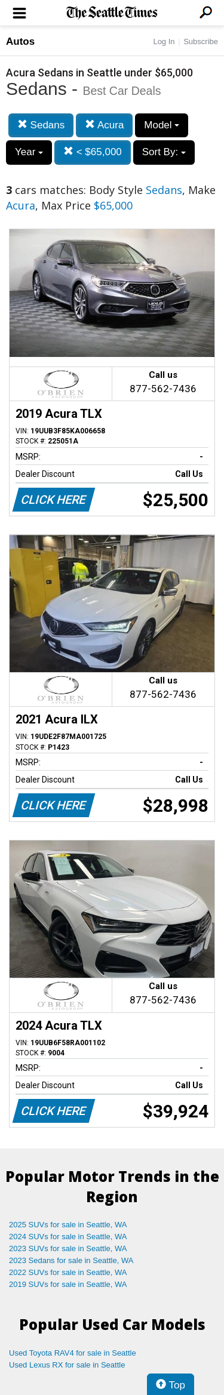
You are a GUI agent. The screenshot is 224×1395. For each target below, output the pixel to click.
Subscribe (200, 41)
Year (29, 152)
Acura (104, 125)
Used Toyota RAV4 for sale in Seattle (72, 1352)
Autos (20, 41)
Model (161, 125)
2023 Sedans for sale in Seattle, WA (71, 1260)
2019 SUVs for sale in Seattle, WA (68, 1284)
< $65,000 (92, 152)
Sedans (41, 125)
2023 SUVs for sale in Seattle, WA (68, 1248)
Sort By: (164, 152)
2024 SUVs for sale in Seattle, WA (68, 1236)
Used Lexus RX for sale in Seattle (67, 1364)
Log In (163, 41)
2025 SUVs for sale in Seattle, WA (68, 1224)
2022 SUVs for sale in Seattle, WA (68, 1272)
